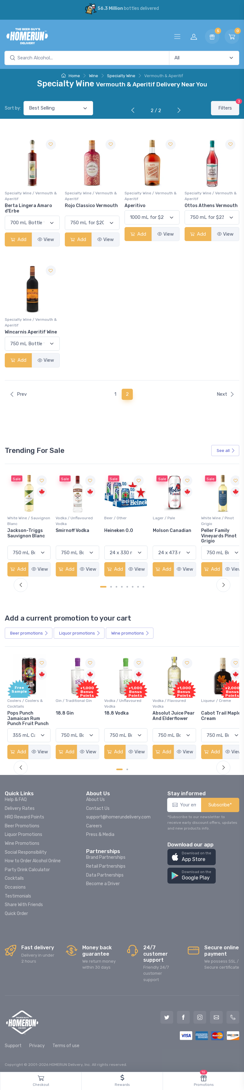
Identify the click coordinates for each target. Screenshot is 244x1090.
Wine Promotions (22, 840)
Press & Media (100, 831)
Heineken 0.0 (115, 529)
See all (226, 450)
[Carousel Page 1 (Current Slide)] (103, 585)
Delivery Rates (20, 805)
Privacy (37, 1043)
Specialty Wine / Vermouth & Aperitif (31, 196)
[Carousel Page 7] (138, 585)
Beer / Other (112, 516)
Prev (18, 394)
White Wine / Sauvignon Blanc (22, 519)
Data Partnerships (105, 872)
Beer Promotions (22, 823)
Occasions (15, 884)
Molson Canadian (167, 529)
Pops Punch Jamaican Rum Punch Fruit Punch (28, 716)
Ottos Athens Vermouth (211, 205)
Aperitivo (135, 205)
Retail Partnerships (105, 863)
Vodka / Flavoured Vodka (165, 701)
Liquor (79, 632)
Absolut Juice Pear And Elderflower (163, 716)
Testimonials (18, 893)
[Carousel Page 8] (143, 585)
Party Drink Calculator (27, 867)
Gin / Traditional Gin (72, 698)
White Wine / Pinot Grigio (211, 519)
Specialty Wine (121, 75)
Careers (94, 823)
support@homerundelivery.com (118, 814)
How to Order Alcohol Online (33, 858)
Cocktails (14, 875)
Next (225, 394)
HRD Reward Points (24, 814)
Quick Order (16, 910)
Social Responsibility (26, 849)
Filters (228, 106)
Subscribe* (220, 802)
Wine (93, 75)
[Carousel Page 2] (111, 585)
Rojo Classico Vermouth (91, 205)
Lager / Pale (159, 516)
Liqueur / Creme (210, 698)
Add (18, 239)
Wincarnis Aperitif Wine (31, 332)
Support (13, 1043)
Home (70, 75)
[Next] (177, 110)
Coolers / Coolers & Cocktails (25, 701)
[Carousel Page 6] (132, 585)
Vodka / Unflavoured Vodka (73, 519)
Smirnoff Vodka (71, 529)
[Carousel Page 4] (122, 585)
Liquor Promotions (23, 831)
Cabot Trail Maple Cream (215, 713)
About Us (95, 796)
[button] (191, 854)
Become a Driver (103, 881)
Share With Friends (24, 902)
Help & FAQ (16, 796)
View (45, 239)
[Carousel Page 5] (127, 585)
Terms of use (65, 1043)
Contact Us (98, 805)
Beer (29, 632)
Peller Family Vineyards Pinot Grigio (213, 534)
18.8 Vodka (113, 710)
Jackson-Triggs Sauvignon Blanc (26, 531)
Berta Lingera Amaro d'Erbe (28, 208)
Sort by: (13, 108)
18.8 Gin (63, 710)
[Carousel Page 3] (116, 585)
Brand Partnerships (105, 854)
